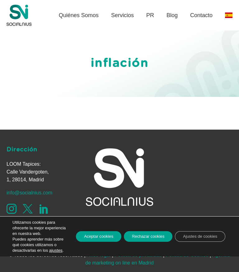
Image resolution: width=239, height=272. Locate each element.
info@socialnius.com (29, 192)
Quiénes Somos (79, 15)
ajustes (18, 250)
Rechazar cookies (141, 228)
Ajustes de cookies (198, 228)
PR (150, 15)
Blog (172, 15)
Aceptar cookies (87, 228)
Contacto (201, 15)
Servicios (122, 15)
